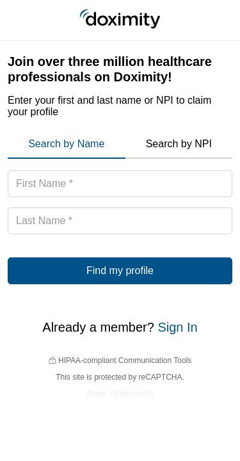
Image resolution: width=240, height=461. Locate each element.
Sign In (177, 327)
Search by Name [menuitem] (66, 143)
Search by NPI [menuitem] (179, 143)
